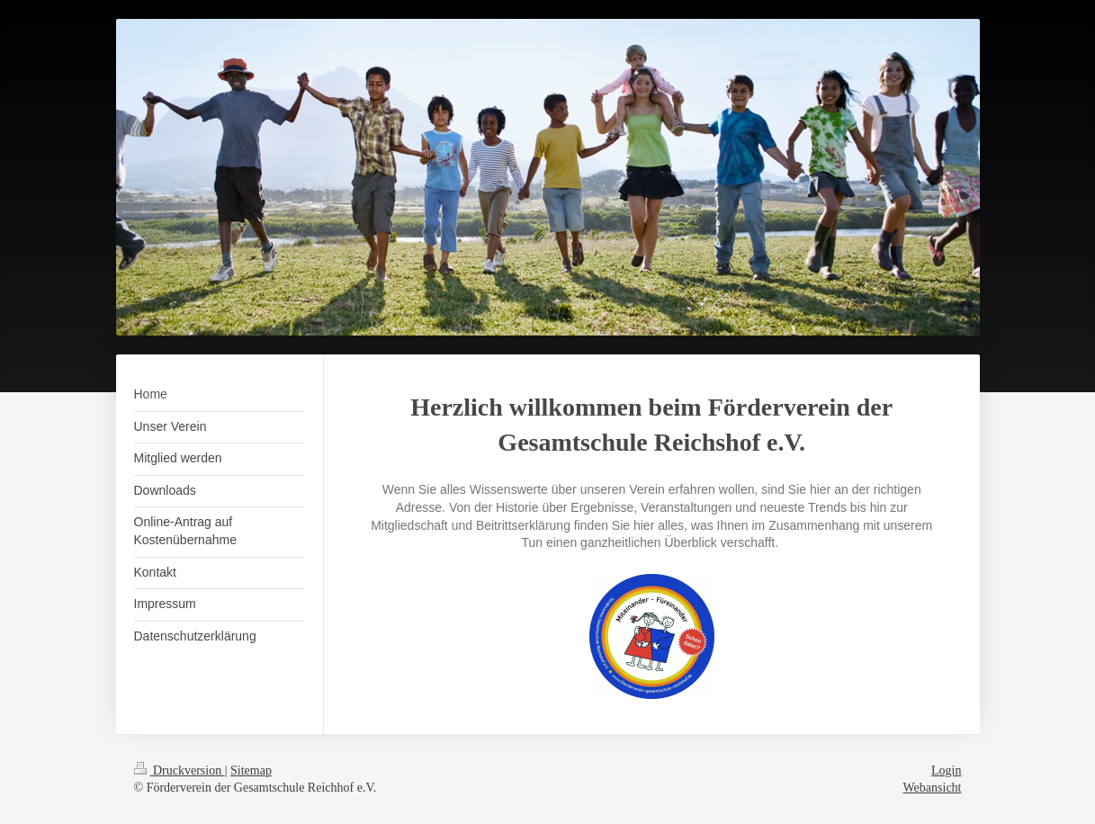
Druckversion (179, 770)
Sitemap (251, 770)
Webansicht (932, 787)
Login (946, 770)
